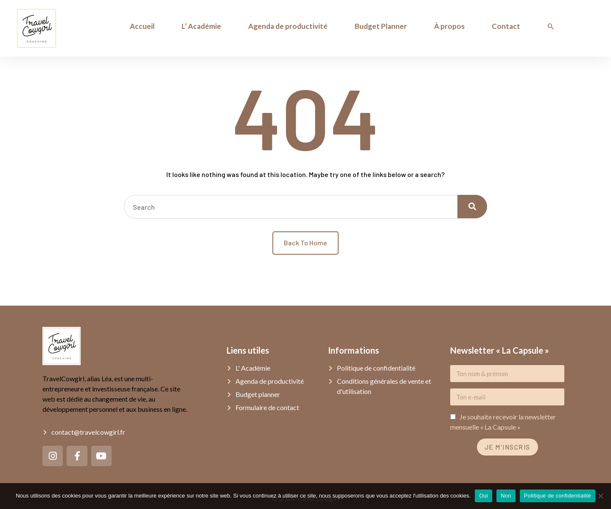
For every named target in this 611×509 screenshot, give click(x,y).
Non (506, 495)
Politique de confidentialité (557, 495)
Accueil (142, 26)
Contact (506, 26)
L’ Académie (201, 26)
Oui (483, 495)
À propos (449, 26)
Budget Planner (381, 26)
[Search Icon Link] (551, 26)
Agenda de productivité (288, 26)
